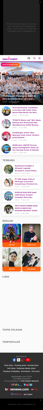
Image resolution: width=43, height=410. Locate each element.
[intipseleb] (16, 394)
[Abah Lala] (31, 235)
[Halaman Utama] (9, 58)
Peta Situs (8, 365)
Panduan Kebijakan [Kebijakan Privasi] (11, 371)
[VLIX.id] (28, 385)
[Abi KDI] (11, 259)
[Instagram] (23, 359)
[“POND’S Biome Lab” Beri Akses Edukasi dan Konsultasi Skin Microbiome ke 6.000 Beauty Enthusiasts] (21, 124)
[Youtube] (28, 359)
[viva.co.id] (16, 385)
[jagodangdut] (28, 394)
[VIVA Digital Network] (30, 381)
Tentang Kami (20, 365)
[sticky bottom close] (41, 400)
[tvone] (17, 389)
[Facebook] (14, 359)
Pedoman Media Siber (26, 368)
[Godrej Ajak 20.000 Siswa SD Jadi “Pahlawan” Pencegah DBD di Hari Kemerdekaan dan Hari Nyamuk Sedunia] (21, 83)
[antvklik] (34, 389)
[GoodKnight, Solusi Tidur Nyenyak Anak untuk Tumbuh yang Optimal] (21, 136)
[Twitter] (18, 359)
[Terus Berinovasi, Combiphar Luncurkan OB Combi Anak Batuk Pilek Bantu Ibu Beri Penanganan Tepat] (21, 111)
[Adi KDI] (11, 235)
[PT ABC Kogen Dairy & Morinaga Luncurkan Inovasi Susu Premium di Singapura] (21, 182)
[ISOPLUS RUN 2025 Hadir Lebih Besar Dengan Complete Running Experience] (21, 196)
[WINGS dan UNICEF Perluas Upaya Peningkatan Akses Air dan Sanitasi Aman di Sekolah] (21, 149)
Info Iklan (11, 368)
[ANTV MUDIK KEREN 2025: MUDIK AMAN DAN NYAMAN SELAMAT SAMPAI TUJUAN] (21, 209)
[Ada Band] (31, 259)
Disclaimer (25, 371)
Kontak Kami (33, 365)
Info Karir (36, 371)
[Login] (29, 58)
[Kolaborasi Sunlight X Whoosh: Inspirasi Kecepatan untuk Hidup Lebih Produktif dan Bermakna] (21, 169)
